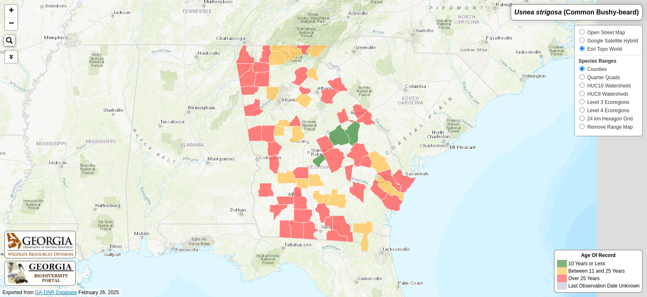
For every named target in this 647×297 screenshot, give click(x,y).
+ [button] (11, 11)
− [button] (11, 24)
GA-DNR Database (56, 292)
